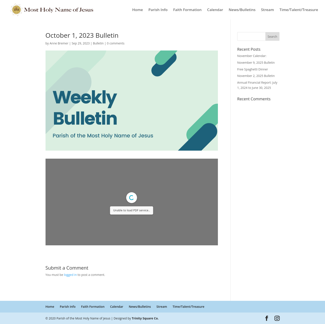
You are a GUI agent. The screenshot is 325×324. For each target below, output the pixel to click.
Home (137, 10)
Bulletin (98, 43)
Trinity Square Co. (145, 318)
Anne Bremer (59, 43)
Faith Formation (187, 10)
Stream (267, 10)
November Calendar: (251, 56)
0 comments (115, 43)
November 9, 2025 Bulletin (256, 62)
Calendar (215, 10)
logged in (70, 275)
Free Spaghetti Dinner (252, 69)
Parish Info (158, 10)
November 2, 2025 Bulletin (256, 76)
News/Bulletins (242, 10)
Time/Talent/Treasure (298, 10)
